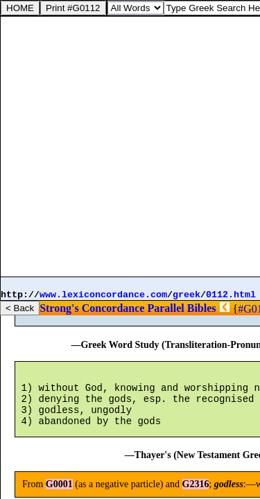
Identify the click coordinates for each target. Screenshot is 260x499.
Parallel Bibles (181, 308)
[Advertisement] (130, 147)
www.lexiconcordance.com (103, 295)
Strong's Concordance (92, 308)
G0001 (63, 316)
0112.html (231, 295)
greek (186, 295)
